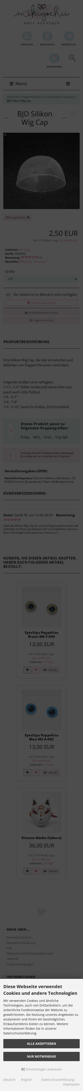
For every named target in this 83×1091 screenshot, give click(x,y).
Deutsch (9, 1080)
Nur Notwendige (41, 1056)
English (26, 1080)
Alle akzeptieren (41, 1043)
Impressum (71, 1084)
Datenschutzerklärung (57, 1080)
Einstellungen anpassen (41, 1069)
